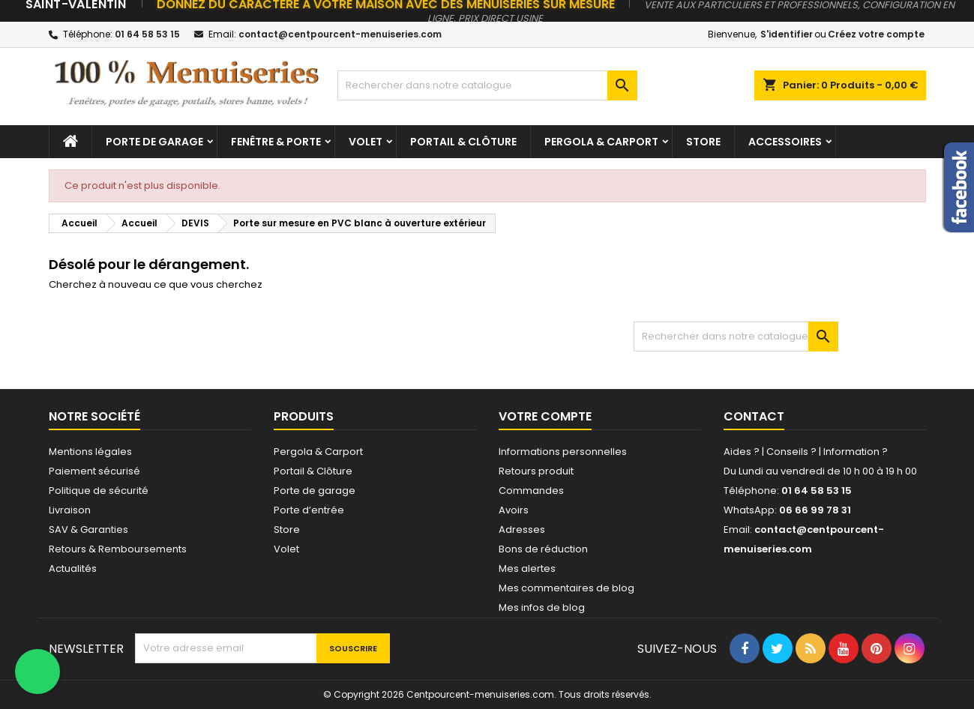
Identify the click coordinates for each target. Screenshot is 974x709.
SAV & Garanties (88, 529)
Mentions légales (90, 451)
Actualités (73, 568)
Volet (365, 141)
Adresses (522, 529)
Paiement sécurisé (94, 471)
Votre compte (545, 416)
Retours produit (536, 471)
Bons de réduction (543, 549)
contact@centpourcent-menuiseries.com (340, 34)
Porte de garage (154, 141)
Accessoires (785, 141)
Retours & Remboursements (118, 549)
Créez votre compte (876, 34)
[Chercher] (487, 85)
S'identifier (786, 34)
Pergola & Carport (601, 141)
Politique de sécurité (98, 490)
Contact (754, 416)
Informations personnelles (563, 451)
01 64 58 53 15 (147, 34)
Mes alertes (527, 568)
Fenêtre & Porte (276, 141)
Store (703, 141)
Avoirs (514, 510)
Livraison (70, 510)
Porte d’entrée (309, 510)
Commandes (531, 490)
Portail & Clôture (463, 141)
